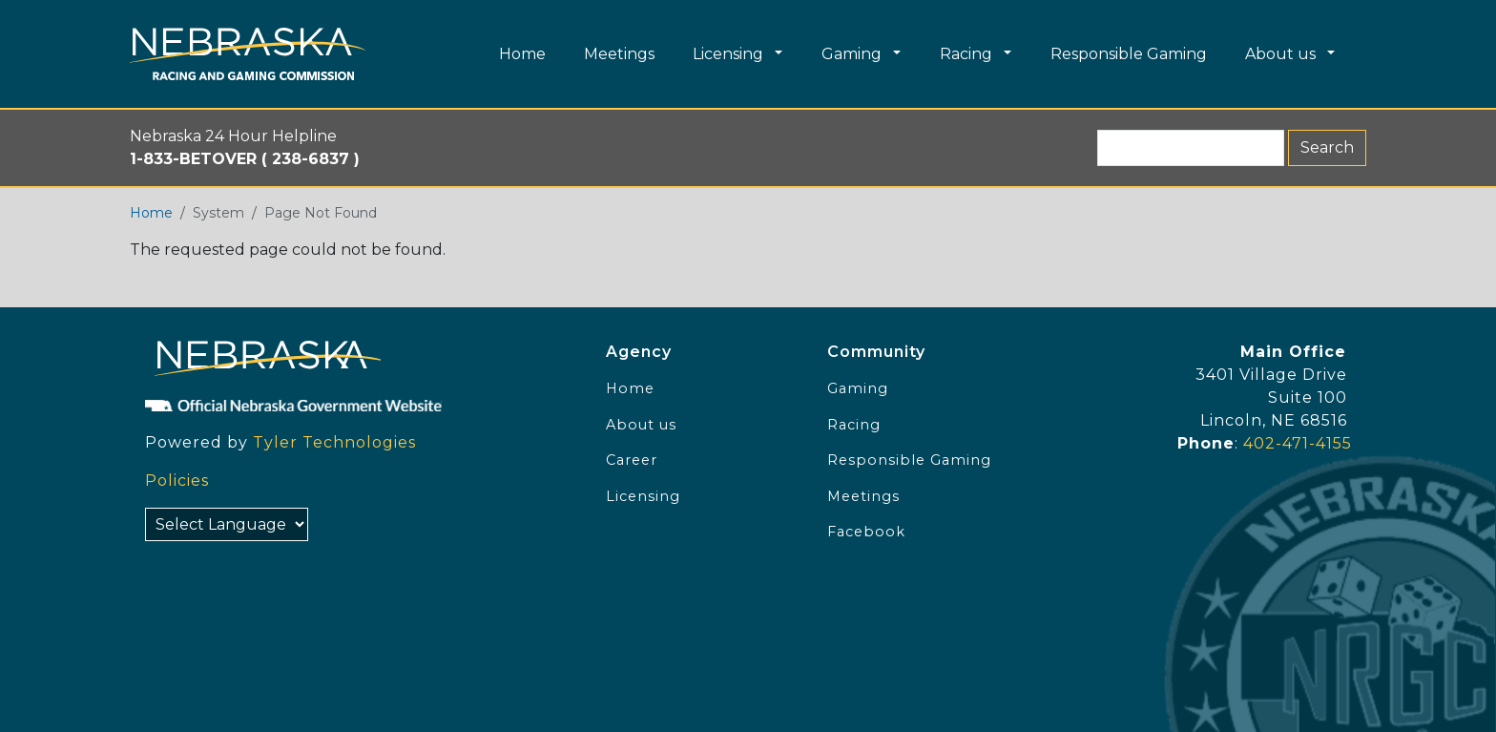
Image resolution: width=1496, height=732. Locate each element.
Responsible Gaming (909, 460)
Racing (854, 424)
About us (641, 424)
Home (151, 212)
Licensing (643, 496)
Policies (177, 480)
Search (1327, 147)
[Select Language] (226, 524)
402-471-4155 (1297, 443)
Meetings (863, 496)
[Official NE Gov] (355, 404)
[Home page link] (247, 54)
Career (631, 460)
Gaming (857, 388)
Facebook (866, 531)
